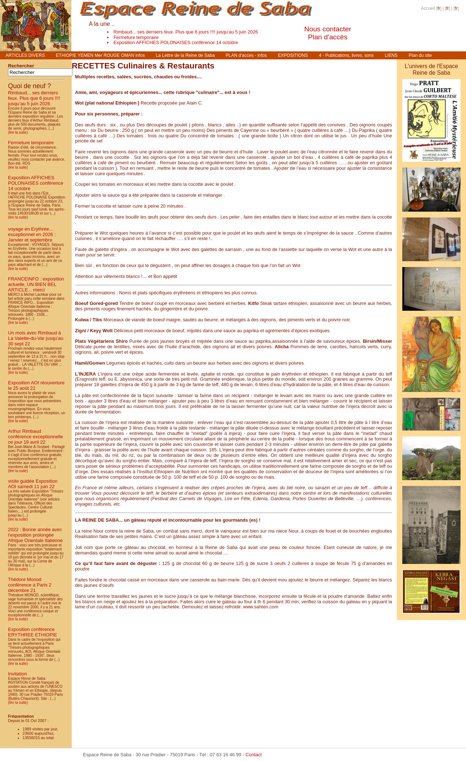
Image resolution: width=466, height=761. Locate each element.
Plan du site (420, 55)
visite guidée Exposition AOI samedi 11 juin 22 (33, 483)
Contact (253, 754)
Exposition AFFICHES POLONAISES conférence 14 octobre (176, 42)
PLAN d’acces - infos (246, 55)
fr (439, 8)
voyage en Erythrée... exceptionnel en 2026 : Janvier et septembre (32, 234)
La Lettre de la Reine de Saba (185, 55)
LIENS (391, 55)
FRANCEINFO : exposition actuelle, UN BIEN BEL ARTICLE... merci (36, 284)
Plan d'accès (327, 37)
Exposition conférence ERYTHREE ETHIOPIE (32, 632)
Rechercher (21, 65)
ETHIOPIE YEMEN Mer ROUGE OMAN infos (100, 55)
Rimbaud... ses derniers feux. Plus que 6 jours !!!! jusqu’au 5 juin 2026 (186, 32)
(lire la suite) (18, 132)
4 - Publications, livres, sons (346, 55)
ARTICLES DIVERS (25, 55)
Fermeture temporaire (136, 37)
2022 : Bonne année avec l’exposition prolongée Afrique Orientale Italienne (35, 535)
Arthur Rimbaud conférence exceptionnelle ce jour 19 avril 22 (35, 436)
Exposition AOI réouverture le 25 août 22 (36, 385)
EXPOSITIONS (293, 55)
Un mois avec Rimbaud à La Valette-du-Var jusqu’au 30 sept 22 (35, 338)
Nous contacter (327, 29)
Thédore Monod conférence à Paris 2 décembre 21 (29, 585)
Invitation (17, 673)
